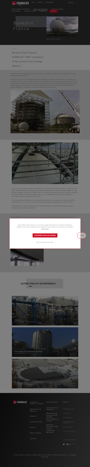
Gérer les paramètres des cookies (45, 242)
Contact (81, 235)
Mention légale (45, 229)
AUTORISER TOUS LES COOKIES (45, 235)
